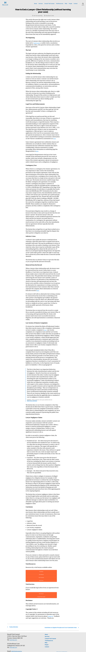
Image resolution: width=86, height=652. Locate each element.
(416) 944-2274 (14, 632)
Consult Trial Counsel (49, 3)
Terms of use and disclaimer (62, 644)
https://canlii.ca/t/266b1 (32, 400)
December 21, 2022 (50, 15)
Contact (75, 3)
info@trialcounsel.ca (17, 644)
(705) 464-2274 (14, 640)
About (35, 3)
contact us (51, 607)
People (70, 3)
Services (41, 3)
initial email (37, 43)
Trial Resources (59, 3)
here (54, 138)
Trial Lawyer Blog (38, 15)
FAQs (66, 3)
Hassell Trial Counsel (16, 649)
